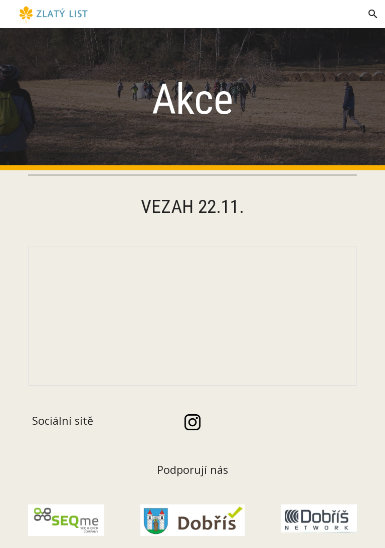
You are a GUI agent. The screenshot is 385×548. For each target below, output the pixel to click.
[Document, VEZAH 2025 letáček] (192, 315)
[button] (373, 14)
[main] (192, 99)
